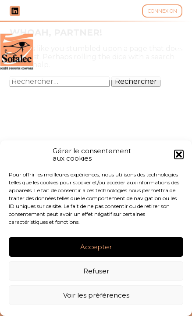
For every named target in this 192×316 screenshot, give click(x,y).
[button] (178, 154)
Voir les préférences (96, 295)
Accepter (96, 247)
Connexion (162, 11)
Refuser (96, 271)
